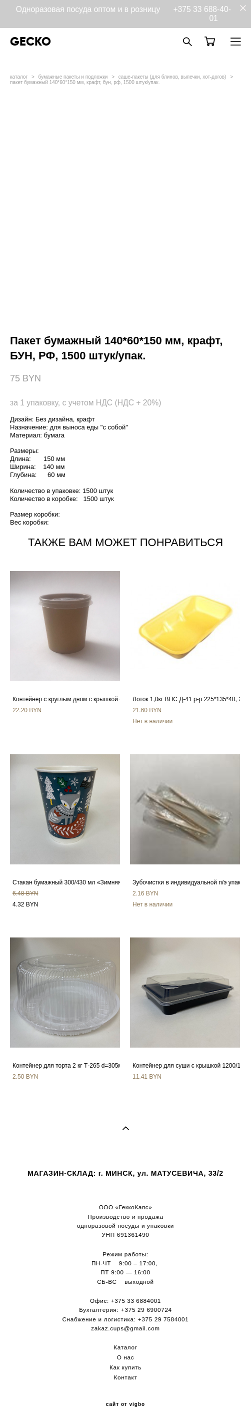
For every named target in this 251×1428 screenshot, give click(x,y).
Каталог (125, 1347)
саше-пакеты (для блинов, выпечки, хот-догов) (172, 77)
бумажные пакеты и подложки (73, 77)
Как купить (126, 1367)
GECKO (30, 42)
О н (122, 1357)
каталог (19, 77)
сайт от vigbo (125, 1404)
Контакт (126, 1377)
